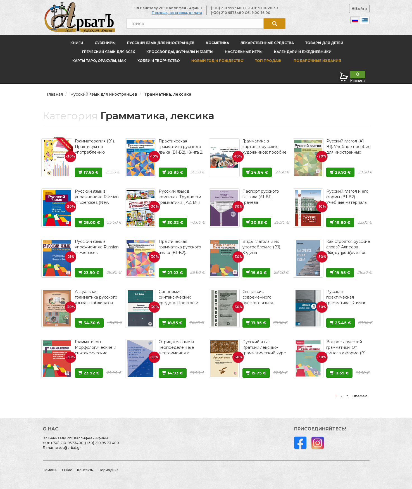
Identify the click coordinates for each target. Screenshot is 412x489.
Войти (359, 8)
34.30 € (89, 322)
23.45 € (340, 322)
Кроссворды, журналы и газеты (179, 52)
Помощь (50, 470)
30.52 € (172, 222)
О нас (67, 470)
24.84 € (257, 172)
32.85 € (172, 172)
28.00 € (89, 222)
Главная (55, 94)
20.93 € (256, 222)
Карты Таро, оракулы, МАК (99, 61)
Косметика (217, 43)
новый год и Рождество (217, 61)
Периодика (108, 470)
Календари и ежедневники (303, 52)
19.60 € (256, 272)
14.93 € (172, 373)
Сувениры (105, 43)
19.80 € (340, 222)
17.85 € (88, 172)
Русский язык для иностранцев (160, 43)
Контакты (85, 470)
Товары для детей (324, 43)
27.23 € (172, 272)
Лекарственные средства (267, 43)
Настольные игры (244, 52)
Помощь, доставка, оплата (177, 13)
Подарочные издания (317, 61)
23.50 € (88, 272)
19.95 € (340, 272)
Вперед (360, 396)
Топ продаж (268, 61)
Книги (76, 43)
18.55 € (172, 322)
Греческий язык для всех (108, 52)
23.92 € (340, 172)
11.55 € (339, 373)
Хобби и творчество (158, 61)
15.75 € (256, 373)
